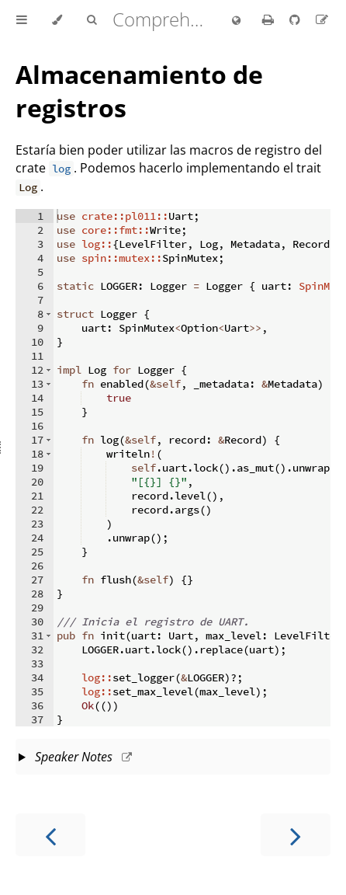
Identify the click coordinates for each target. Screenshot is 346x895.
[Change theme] (57, 20)
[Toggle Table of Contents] (22, 20)
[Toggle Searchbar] (91, 20)
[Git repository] (296, 19)
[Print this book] (269, 19)
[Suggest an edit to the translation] (322, 19)
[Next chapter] (295, 834)
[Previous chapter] (50, 834)
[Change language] (236, 21)
